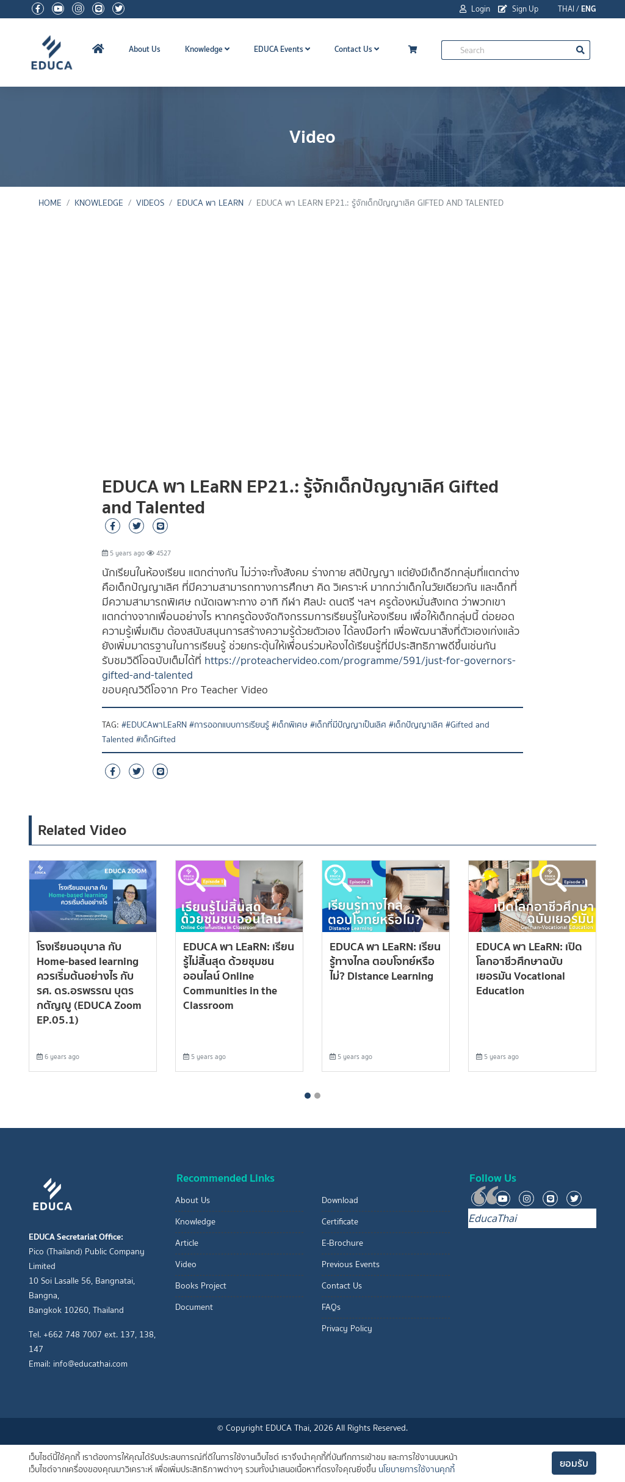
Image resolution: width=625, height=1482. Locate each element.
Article (186, 1243)
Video (186, 1264)
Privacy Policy (347, 1328)
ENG (588, 8)
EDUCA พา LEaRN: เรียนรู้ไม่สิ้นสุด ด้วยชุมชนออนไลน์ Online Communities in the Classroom (238, 976)
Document (194, 1307)
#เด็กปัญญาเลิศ (416, 724)
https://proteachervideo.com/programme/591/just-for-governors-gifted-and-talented (309, 667)
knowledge (98, 203)
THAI (566, 9)
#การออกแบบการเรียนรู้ (229, 724)
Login (475, 9)
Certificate (340, 1221)
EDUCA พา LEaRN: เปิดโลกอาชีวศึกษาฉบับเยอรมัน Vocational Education (529, 968)
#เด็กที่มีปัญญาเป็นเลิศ (348, 724)
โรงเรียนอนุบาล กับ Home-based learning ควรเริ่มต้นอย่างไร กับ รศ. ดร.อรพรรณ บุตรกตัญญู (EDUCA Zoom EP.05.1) (89, 983)
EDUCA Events (282, 49)
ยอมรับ (574, 1463)
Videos (150, 203)
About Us (145, 49)
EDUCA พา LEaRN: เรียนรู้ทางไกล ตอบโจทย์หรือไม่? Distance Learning (385, 961)
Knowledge (207, 49)
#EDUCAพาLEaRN (154, 724)
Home (50, 203)
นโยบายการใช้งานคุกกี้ (416, 1469)
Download (340, 1200)
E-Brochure (342, 1243)
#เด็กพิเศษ (290, 724)
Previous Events (351, 1264)
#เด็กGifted (156, 739)
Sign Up (518, 9)
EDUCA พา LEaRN (210, 203)
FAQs (331, 1307)
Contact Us (356, 49)
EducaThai (492, 1218)
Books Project (200, 1285)
